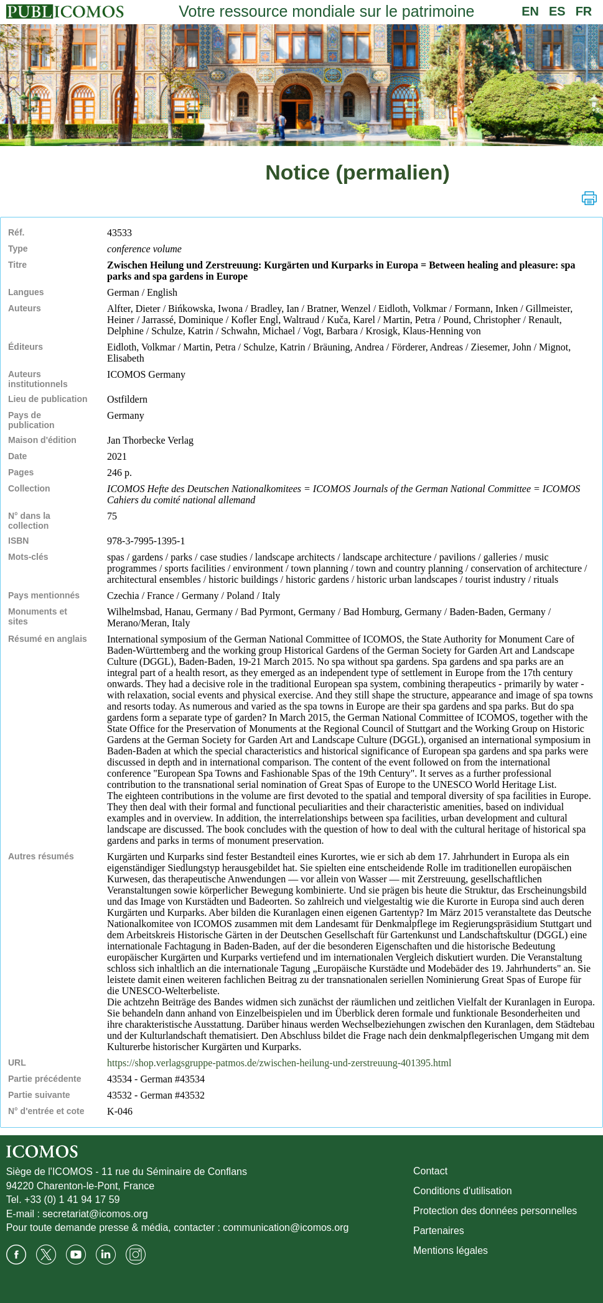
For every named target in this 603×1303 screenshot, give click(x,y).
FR (584, 11)
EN (530, 11)
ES (557, 11)
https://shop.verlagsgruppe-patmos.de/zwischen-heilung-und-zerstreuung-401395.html (279, 1063)
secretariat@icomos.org (94, 1214)
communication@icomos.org (285, 1227)
